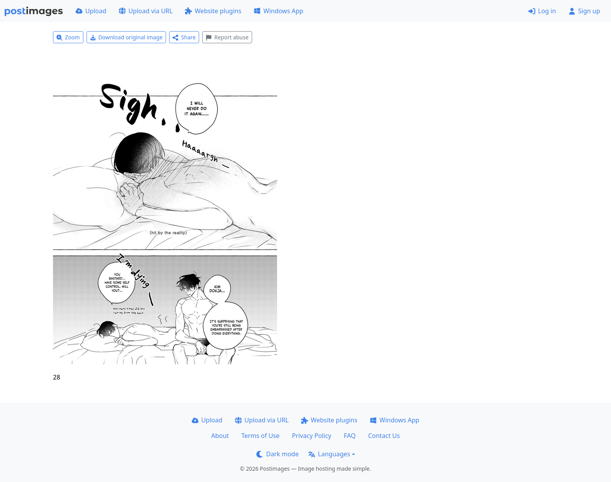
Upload (91, 11)
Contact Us (384, 435)
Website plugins (213, 11)
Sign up (584, 11)
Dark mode (277, 454)
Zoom (68, 37)
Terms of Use (260, 435)
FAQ (349, 435)
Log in (542, 11)
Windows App (278, 11)
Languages (329, 454)
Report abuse (227, 37)
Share (184, 37)
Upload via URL (146, 11)
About (220, 435)
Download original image (126, 37)
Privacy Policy (311, 435)
